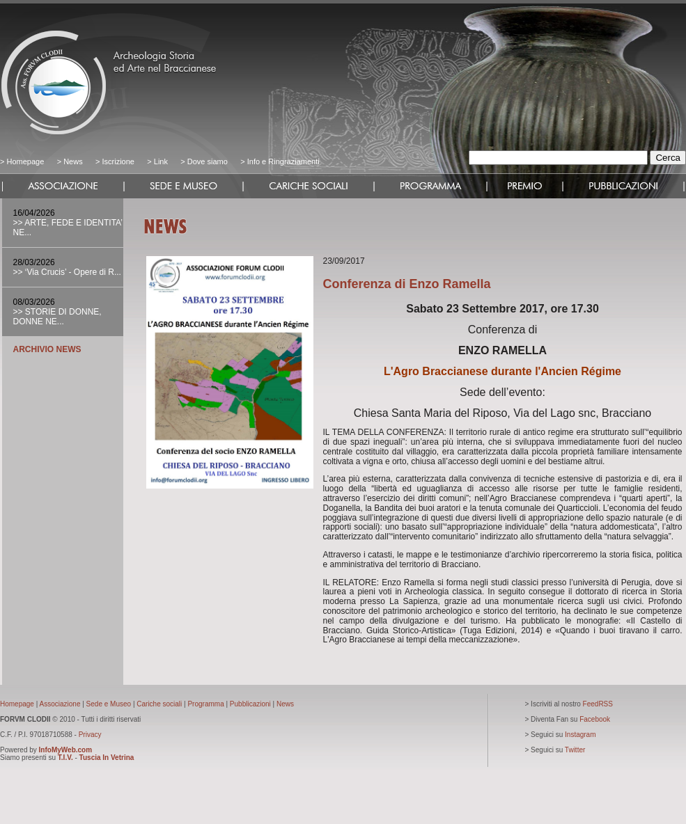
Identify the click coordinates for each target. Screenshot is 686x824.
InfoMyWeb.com (65, 750)
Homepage (25, 161)
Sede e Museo (109, 704)
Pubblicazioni (250, 704)
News (73, 161)
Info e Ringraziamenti (283, 161)
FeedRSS (598, 704)
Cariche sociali (159, 704)
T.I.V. (65, 757)
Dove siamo (206, 161)
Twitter (575, 750)
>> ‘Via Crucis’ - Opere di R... (67, 272)
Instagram (580, 734)
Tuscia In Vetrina (106, 757)
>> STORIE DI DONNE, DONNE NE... (57, 316)
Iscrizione (118, 161)
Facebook (594, 719)
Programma (205, 704)
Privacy (90, 734)
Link (161, 161)
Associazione (60, 704)
